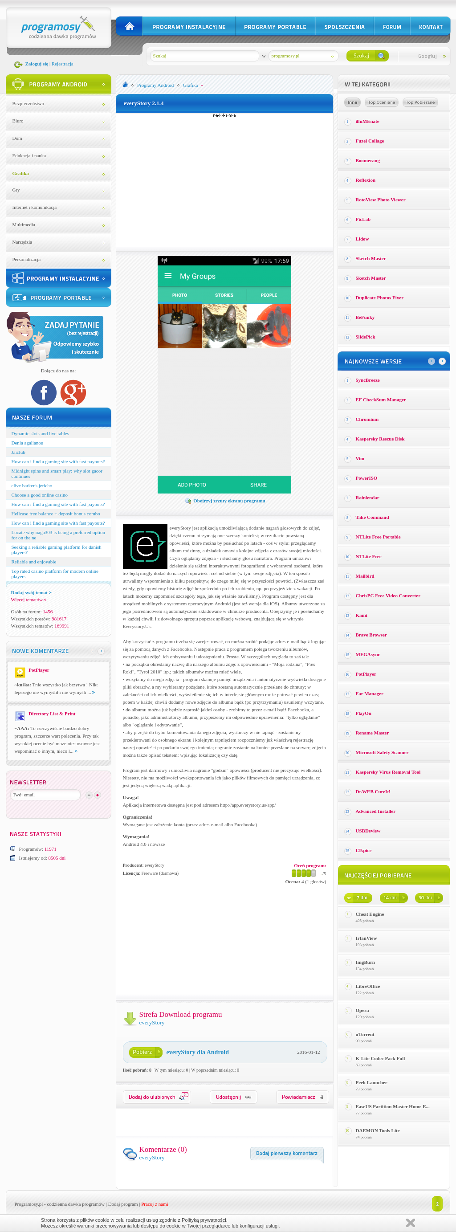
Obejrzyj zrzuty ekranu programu (225, 500)
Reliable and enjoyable (34, 561)
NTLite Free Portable (378, 536)
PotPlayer (366, 674)
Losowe (352, 102)
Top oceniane (382, 102)
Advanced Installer (376, 811)
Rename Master (372, 732)
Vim (360, 458)
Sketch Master (371, 258)
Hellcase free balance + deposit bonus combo (56, 513)
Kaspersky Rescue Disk (380, 438)
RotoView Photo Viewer (381, 199)
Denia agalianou (28, 442)
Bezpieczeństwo (28, 103)
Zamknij (410, 1223)
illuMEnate (367, 121)
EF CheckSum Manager (381, 399)
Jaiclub (18, 452)
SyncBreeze (368, 380)
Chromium (367, 419)
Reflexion (366, 180)
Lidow (362, 238)
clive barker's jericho (32, 485)
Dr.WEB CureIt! (373, 791)
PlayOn (363, 713)
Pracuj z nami (154, 1204)
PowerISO (367, 478)
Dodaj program (123, 1204)
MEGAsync (368, 654)
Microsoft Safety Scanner (382, 752)
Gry (16, 189)
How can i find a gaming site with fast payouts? (58, 461)
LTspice (364, 850)
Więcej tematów (28, 599)
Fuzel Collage (370, 140)
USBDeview (368, 830)
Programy (155, 85)
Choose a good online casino (40, 495)
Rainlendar (367, 497)
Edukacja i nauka (29, 155)
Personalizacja (26, 259)
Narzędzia (22, 242)
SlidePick (365, 336)
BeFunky (365, 317)
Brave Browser (371, 634)
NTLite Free (369, 556)
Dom (17, 138)
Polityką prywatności (204, 1220)
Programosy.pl (29, 1204)
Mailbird (365, 576)
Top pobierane (420, 102)
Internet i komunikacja (34, 207)
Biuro (18, 120)
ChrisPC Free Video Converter (388, 595)
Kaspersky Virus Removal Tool (388, 772)
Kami (361, 615)
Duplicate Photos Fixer (380, 297)
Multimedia (23, 224)
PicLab (363, 219)
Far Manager (369, 693)
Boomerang (368, 160)
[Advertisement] (224, 180)
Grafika (20, 173)
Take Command (372, 517)
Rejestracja (62, 63)
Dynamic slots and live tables (40, 433)
